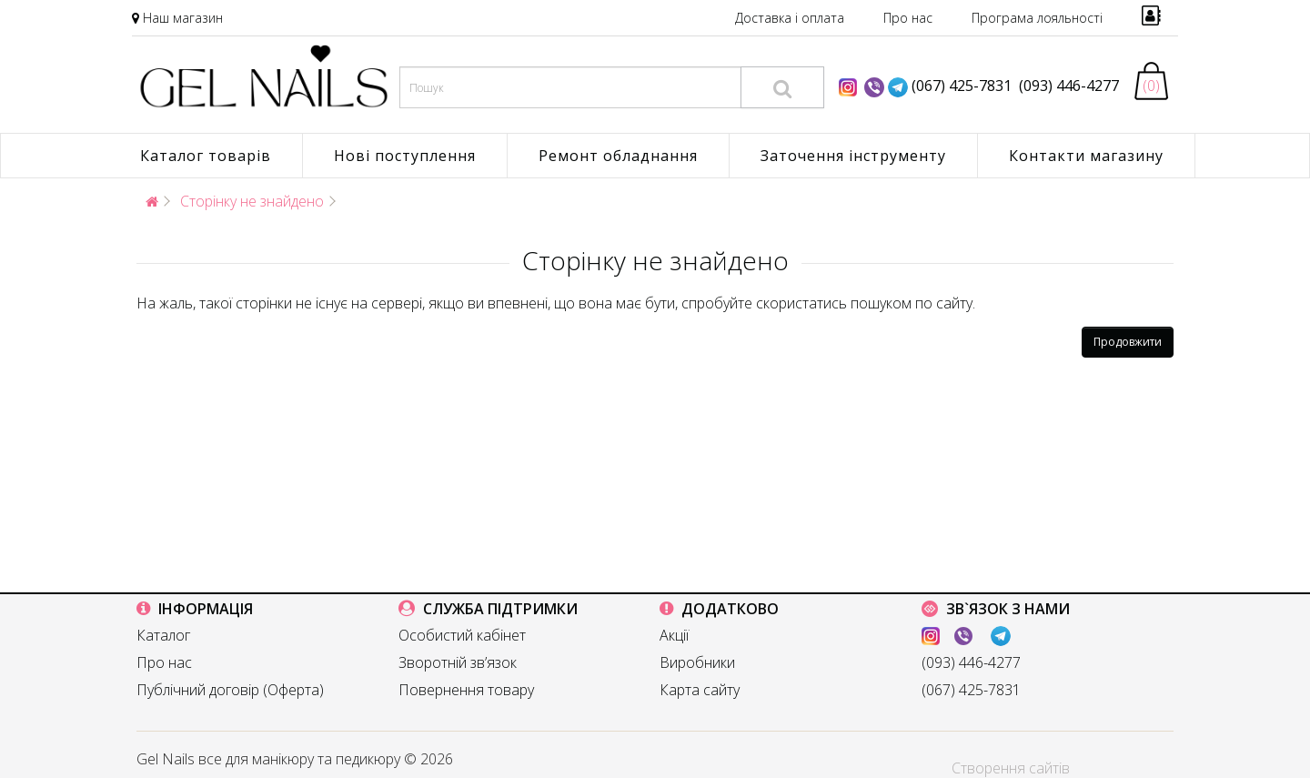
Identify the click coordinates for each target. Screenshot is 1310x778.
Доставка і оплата (789, 17)
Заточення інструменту (853, 156)
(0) (1151, 85)
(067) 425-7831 (962, 86)
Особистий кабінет (462, 635)
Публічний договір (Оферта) (230, 690)
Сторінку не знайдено (252, 201)
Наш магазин (183, 17)
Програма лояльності (1037, 17)
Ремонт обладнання (618, 156)
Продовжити (1127, 341)
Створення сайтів (1011, 768)
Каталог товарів (205, 156)
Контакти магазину (1086, 156)
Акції (674, 635)
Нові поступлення (405, 156)
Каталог (163, 635)
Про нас (907, 17)
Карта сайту (700, 690)
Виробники (697, 662)
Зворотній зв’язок (457, 662)
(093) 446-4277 (1065, 86)
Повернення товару (466, 690)
